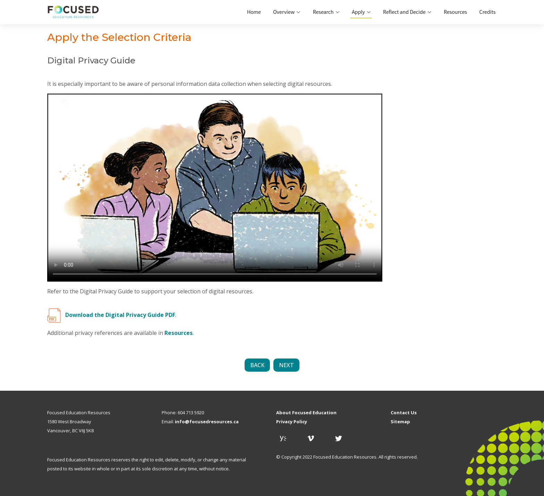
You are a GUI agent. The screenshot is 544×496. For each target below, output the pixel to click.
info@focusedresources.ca (207, 421)
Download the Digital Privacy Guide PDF (120, 315)
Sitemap (400, 421)
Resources (456, 12)
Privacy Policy (291, 421)
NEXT (286, 365)
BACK (257, 365)
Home (257, 12)
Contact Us (404, 412)
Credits (487, 12)
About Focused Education (306, 412)
